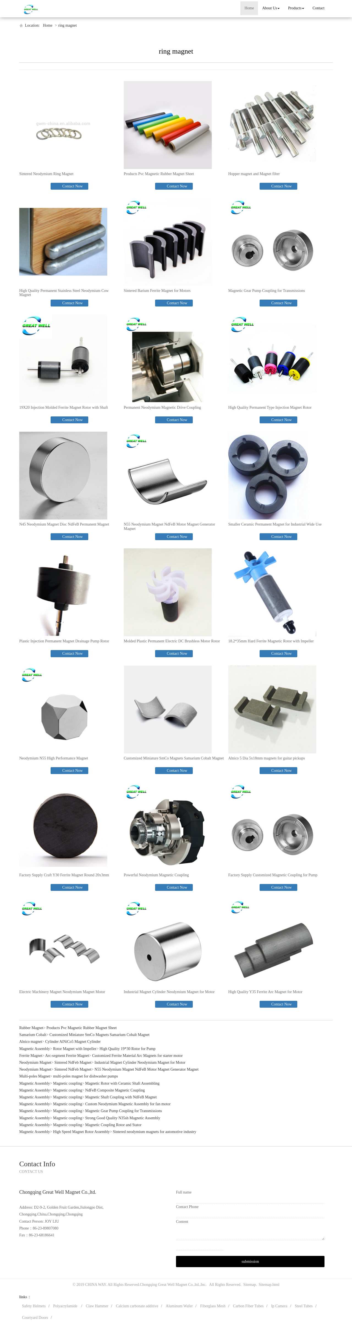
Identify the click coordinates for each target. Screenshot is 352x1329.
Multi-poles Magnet (34, 1076)
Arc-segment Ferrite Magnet (67, 1056)
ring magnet (67, 25)
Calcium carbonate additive (137, 1306)
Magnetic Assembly (34, 1049)
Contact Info (37, 1164)
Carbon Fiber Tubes (248, 1306)
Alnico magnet (30, 1042)
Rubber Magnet (31, 1028)
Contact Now (72, 186)
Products (296, 8)
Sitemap (249, 1285)
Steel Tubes (304, 1306)
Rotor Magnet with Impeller (74, 1049)
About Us (271, 8)
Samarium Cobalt (32, 1035)
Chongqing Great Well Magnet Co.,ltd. (170, 1285)
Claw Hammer (97, 1306)
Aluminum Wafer (179, 1306)
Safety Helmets (34, 1306)
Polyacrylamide (65, 1306)
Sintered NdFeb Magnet (73, 1062)
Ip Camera (279, 1306)
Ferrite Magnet (30, 1056)
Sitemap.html (269, 1285)
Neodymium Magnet (35, 1062)
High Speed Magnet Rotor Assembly (81, 1132)
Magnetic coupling (67, 1083)
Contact (318, 8)
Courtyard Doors (35, 1318)
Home (249, 8)
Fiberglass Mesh (213, 1306)
